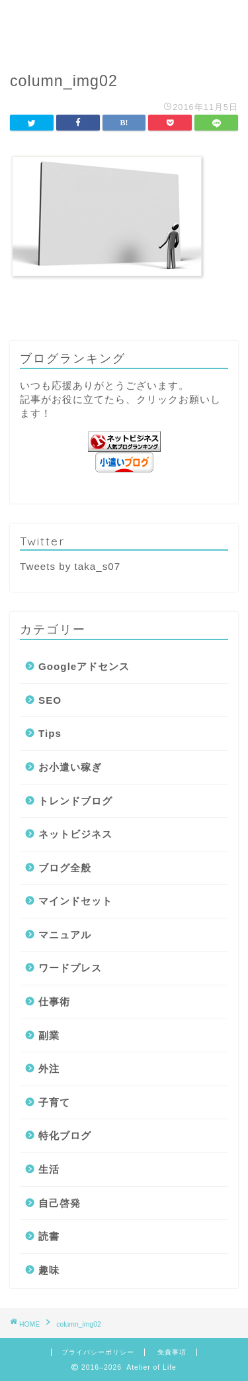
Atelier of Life (124, 27)
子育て (54, 1102)
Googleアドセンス (84, 666)
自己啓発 (59, 1203)
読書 (49, 1236)
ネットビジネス (75, 834)
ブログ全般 (64, 867)
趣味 (49, 1270)
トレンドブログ (75, 800)
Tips (50, 733)
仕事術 (54, 1001)
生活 (49, 1169)
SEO (50, 700)
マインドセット (75, 901)
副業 (49, 1035)
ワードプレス (70, 967)
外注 (49, 1068)
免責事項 (171, 1352)
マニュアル (64, 934)
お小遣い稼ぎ (70, 767)
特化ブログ (64, 1135)
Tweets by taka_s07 (70, 566)
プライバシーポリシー (98, 1352)
